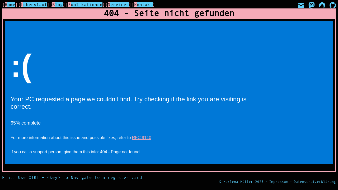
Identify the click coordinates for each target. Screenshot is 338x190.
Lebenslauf (34, 4)
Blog (57, 4)
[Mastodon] (311, 5)
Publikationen (85, 4)
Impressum (278, 182)
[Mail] (301, 5)
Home (10, 4)
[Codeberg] (322, 5)
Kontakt (143, 4)
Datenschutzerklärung (315, 182)
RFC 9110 (141, 137)
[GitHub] (333, 5)
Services (118, 4)
